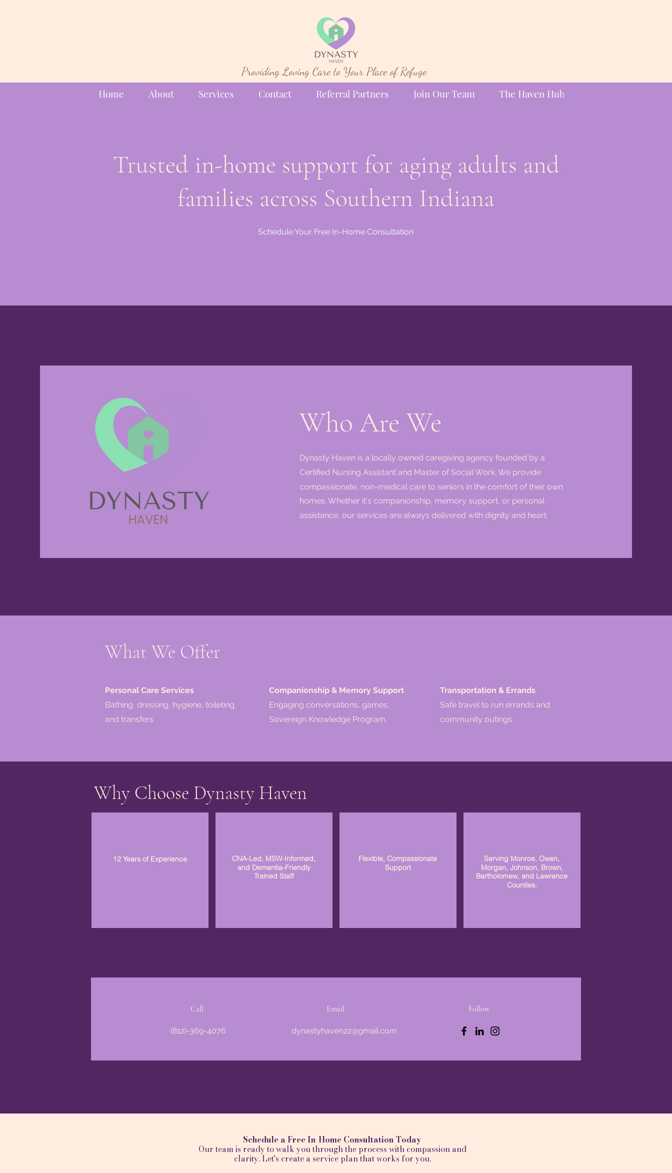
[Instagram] (495, 1031)
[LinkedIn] (480, 1031)
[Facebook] (464, 1031)
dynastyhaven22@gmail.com (344, 1031)
